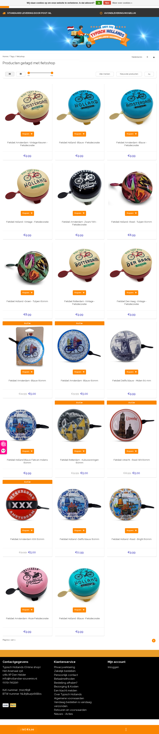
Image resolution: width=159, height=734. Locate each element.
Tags (12, 56)
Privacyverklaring (64, 667)
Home (5, 56)
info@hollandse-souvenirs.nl (20, 678)
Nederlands (137, 57)
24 (149, 74)
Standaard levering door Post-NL (29, 13)
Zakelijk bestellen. (65, 671)
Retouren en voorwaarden (70, 709)
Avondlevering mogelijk (120, 13)
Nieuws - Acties (63, 713)
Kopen (27, 134)
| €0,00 (27, 729)
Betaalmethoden (64, 678)
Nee (107, 3)
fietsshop (21, 56)
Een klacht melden (65, 690)
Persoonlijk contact (66, 675)
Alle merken (104, 74)
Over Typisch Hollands (68, 694)
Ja (99, 3)
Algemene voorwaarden (69, 698)
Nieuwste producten (129, 74)
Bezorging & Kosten (66, 686)
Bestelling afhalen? (65, 682)
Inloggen (113, 667)
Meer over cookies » (122, 3)
